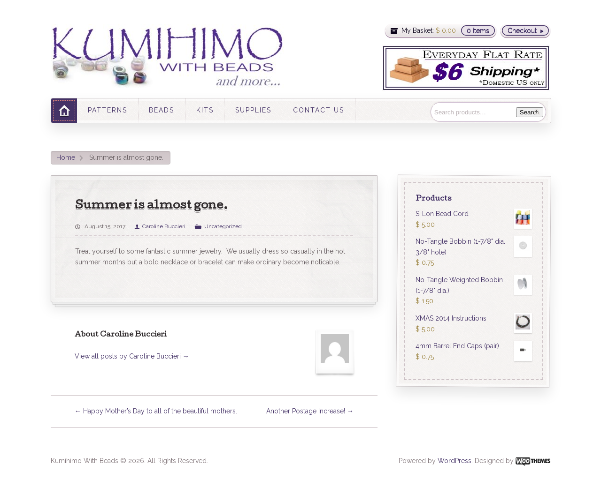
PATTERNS (107, 110)
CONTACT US (318, 110)
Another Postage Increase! (310, 411)
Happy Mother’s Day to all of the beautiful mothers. (156, 411)
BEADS (161, 110)
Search (529, 112)
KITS (205, 110)
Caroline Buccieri (163, 226)
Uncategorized (223, 226)
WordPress (454, 460)
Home (65, 157)
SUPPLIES (253, 110)
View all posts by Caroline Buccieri (132, 356)
